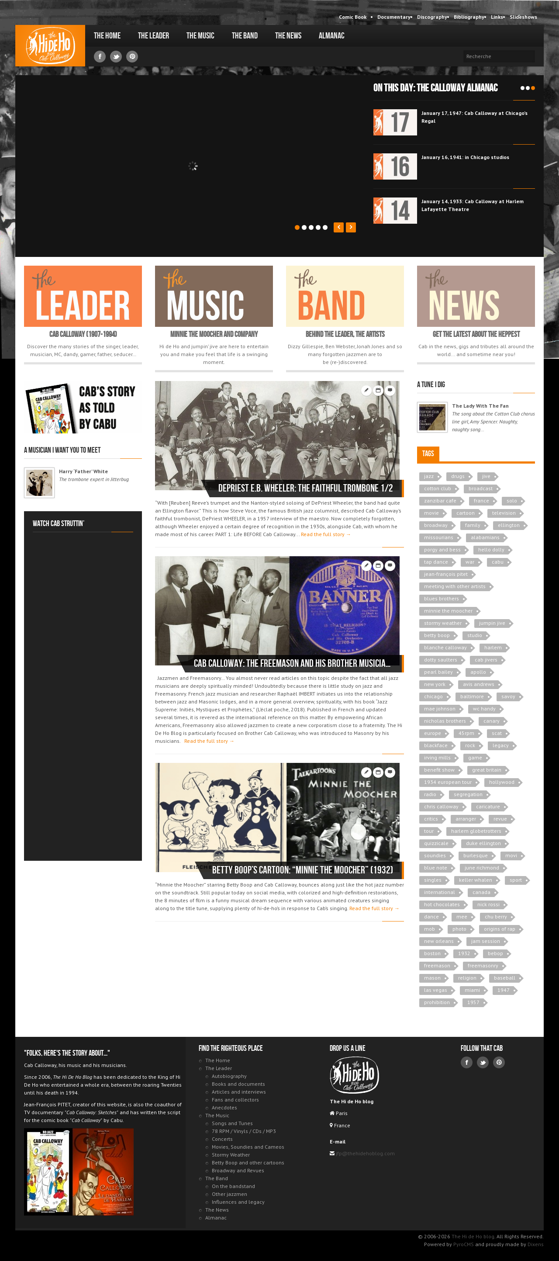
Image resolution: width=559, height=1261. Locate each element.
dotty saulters (440, 659)
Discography (432, 17)
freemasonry (483, 965)
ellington (509, 525)
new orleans (439, 941)
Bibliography (469, 17)
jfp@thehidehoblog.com (365, 1153)
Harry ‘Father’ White (83, 471)
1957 (473, 1002)
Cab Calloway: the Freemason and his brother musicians (293, 663)
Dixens (536, 1244)
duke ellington (483, 843)
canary (491, 720)
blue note (435, 867)
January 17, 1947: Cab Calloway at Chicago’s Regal (474, 117)
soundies (435, 855)
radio (430, 794)
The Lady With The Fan (480, 405)
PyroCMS (463, 1244)
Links (497, 17)
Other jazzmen (229, 1194)
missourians (438, 537)
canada (481, 892)
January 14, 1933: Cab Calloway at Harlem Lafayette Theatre (472, 205)
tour (429, 831)
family (472, 525)
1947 (503, 990)
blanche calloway (445, 647)
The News (288, 36)
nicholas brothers (445, 720)
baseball (504, 977)
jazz (429, 476)
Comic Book (352, 17)
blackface (436, 745)
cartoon (465, 512)
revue (500, 818)
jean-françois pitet (446, 574)
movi (511, 855)
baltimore (472, 696)
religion (467, 977)
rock (470, 745)
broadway (436, 525)
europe (432, 733)
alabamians (485, 537)
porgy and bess (442, 549)
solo (512, 500)
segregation (468, 794)
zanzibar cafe (440, 500)
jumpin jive (492, 623)
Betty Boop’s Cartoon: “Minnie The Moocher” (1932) (302, 870)
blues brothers (441, 598)
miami (472, 990)
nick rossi (488, 904)
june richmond (482, 867)
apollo (478, 672)
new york (434, 684)
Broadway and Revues (238, 1170)
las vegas (435, 990)
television (504, 512)
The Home (107, 36)
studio (474, 635)
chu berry (496, 916)
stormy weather (443, 623)
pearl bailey (438, 672)
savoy (508, 696)
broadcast (481, 488)
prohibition (437, 1002)
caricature (488, 806)
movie (431, 512)
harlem (493, 647)
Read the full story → (326, 534)
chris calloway (441, 806)
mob (429, 928)
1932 (464, 953)
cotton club (437, 488)
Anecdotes (224, 1107)
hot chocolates (442, 904)
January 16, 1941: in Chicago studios (465, 157)
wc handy (484, 708)
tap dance (436, 561)
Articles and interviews (239, 1091)
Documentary (394, 17)
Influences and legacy (238, 1202)
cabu (498, 561)
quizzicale (436, 843)
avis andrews (478, 684)
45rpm (466, 733)
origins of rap (499, 928)
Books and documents (238, 1084)
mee (461, 916)
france (481, 500)
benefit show (439, 769)
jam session (485, 941)
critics (431, 818)
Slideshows (523, 17)
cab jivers (486, 659)
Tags (428, 453)
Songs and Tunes (232, 1123)
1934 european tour (448, 782)
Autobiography (229, 1076)
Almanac (332, 36)
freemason (437, 965)
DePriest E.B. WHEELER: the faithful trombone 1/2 (305, 488)
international (439, 892)
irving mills (437, 757)
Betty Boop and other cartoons (248, 1162)
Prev (339, 227)
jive (486, 476)
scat (497, 733)
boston (432, 953)
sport (516, 879)
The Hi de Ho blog (50, 45)
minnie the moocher (448, 610)
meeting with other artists (455, 586)
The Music (200, 36)
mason (432, 977)
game (475, 757)
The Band (245, 36)
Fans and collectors (235, 1099)
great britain (486, 769)
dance (431, 916)
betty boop (437, 635)
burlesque (475, 855)
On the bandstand (233, 1186)
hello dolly (491, 549)
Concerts (222, 1139)
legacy (501, 745)
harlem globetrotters (476, 831)
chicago (433, 696)
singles (433, 879)
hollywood (501, 782)
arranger (465, 818)
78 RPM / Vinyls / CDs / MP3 (244, 1131)
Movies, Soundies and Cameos (248, 1146)
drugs (458, 476)
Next (351, 227)
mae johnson (439, 708)
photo (459, 928)
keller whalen (475, 879)
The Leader (153, 36)
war (470, 561)
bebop (495, 953)
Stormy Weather (231, 1154)
